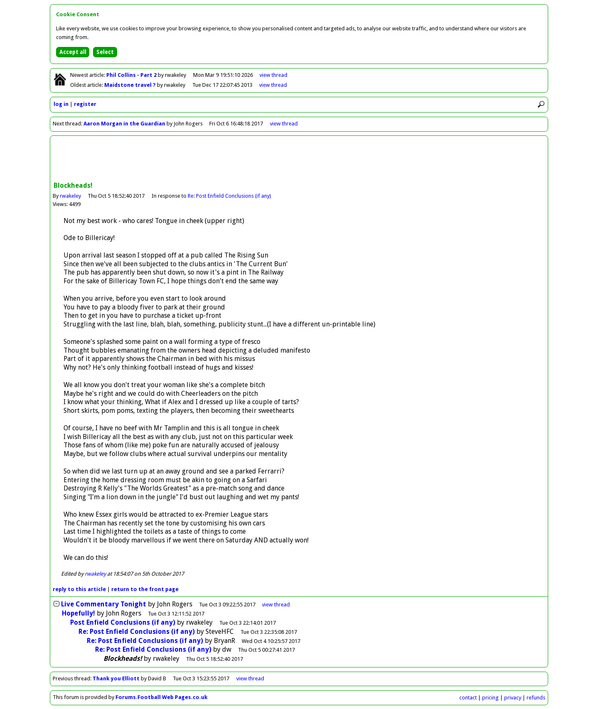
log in (61, 104)
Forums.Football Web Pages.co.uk (161, 697)
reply (79, 589)
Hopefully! (78, 613)
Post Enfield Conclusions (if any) (122, 622)
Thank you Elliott (116, 678)
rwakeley (70, 196)
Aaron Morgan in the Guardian (124, 123)
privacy (512, 697)
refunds (536, 697)
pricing (490, 697)
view (273, 75)
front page (145, 589)
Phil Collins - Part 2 (132, 75)
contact (468, 697)
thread (276, 604)
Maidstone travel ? (130, 85)
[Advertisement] (299, 159)
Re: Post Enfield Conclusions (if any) (229, 196)
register (85, 104)
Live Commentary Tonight (103, 604)
